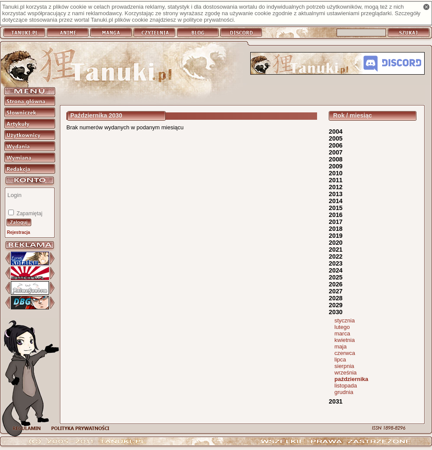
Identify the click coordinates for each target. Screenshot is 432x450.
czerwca (344, 353)
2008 (336, 159)
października (351, 379)
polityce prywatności (208, 19)
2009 (336, 166)
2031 (336, 401)
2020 (336, 242)
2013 (336, 194)
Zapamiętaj (29, 213)
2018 (336, 228)
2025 (336, 277)
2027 (336, 291)
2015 (336, 207)
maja (340, 346)
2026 (336, 284)
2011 (336, 180)
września (345, 372)
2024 (336, 270)
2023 (336, 263)
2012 (336, 187)
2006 (336, 145)
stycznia (344, 320)
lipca (340, 359)
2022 (336, 256)
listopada (345, 385)
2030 (336, 312)
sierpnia (344, 366)
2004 (336, 131)
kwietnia (344, 340)
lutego (342, 327)
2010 (336, 173)
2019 (336, 235)
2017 (336, 221)
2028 (336, 298)
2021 (336, 249)
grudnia (343, 392)
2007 (336, 152)
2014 (336, 200)
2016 (336, 214)
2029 (336, 305)
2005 (336, 138)
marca (342, 333)
